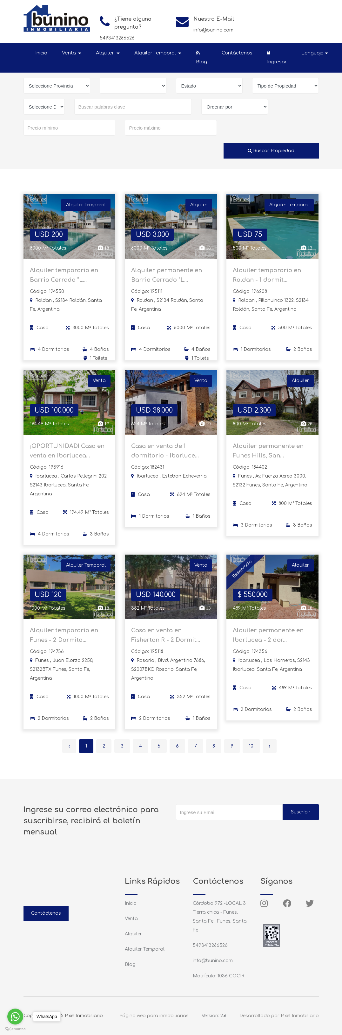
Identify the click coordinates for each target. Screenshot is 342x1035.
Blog (201, 57)
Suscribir (301, 812)
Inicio (41, 53)
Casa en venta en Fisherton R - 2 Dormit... (165, 639)
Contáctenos (237, 53)
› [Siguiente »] (269, 746)
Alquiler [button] (105, 53)
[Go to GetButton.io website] (15, 1029)
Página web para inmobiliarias (154, 1015)
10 (251, 746)
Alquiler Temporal (144, 949)
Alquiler (133, 934)
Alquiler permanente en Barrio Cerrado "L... (166, 279)
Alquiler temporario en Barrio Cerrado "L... (64, 279)
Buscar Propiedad (271, 150)
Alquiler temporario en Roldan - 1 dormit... (267, 279)
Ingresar (277, 57)
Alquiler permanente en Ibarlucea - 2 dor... (268, 639)
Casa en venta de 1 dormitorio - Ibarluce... (165, 455)
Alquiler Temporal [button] (155, 53)
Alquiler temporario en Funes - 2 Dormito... (64, 639)
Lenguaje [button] (312, 53)
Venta (131, 918)
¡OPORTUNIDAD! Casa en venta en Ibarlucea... (67, 455)
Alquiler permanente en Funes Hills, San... (268, 455)
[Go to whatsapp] (15, 1016)
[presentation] (224, 832)
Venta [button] (69, 53)
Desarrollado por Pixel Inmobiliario (279, 1015)
